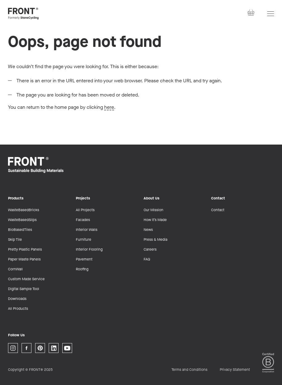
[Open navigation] (270, 13)
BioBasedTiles (20, 229)
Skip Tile (15, 239)
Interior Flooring (89, 249)
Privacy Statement (235, 369)
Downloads (17, 298)
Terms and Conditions (189, 369)
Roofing (82, 269)
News (148, 229)
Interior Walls (86, 229)
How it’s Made (155, 219)
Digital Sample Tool (23, 288)
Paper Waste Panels (24, 259)
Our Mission (153, 209)
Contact (217, 209)
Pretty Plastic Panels (25, 249)
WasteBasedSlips (22, 219)
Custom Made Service (26, 278)
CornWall (15, 269)
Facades (83, 219)
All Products (18, 308)
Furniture (83, 239)
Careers (150, 249)
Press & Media (155, 239)
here (109, 107)
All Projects (85, 209)
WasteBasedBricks (23, 209)
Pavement (84, 259)
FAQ (147, 259)
